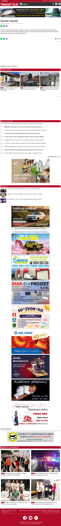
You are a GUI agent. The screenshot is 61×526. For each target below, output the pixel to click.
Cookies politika (56, 512)
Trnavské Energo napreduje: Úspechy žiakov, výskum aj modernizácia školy (44, 503)
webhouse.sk (37, 523)
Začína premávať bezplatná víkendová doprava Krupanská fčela (22, 133)
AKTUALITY (2, 23)
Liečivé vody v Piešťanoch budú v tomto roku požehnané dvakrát (24, 189)
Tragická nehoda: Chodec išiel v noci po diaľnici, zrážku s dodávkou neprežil (24, 140)
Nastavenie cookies (46, 512)
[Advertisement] (13, 53)
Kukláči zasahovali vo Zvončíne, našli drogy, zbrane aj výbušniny (29, 88)
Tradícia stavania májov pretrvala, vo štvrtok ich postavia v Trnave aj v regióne (25, 146)
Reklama (50, 510)
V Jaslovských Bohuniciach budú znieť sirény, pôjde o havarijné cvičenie (23, 153)
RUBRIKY (24, 4)
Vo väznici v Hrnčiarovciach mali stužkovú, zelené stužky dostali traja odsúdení (25, 143)
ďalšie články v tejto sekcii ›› (54, 156)
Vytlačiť (58, 38)
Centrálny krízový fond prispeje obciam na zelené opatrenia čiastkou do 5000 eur (49, 89)
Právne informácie (23, 510)
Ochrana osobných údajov (34, 510)
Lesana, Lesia (57, 1)
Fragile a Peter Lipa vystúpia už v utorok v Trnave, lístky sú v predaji (24, 194)
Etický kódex (44, 510)
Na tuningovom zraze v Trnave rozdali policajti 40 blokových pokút (24, 199)
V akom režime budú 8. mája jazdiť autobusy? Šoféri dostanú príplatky (24, 136)
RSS (53, 510)
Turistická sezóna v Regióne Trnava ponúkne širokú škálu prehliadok (13, 474)
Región (7, 23)
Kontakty (57, 510)
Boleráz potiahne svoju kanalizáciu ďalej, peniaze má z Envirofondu (24, 150)
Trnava (2, 473)
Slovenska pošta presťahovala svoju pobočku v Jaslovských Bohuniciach (9, 89)
